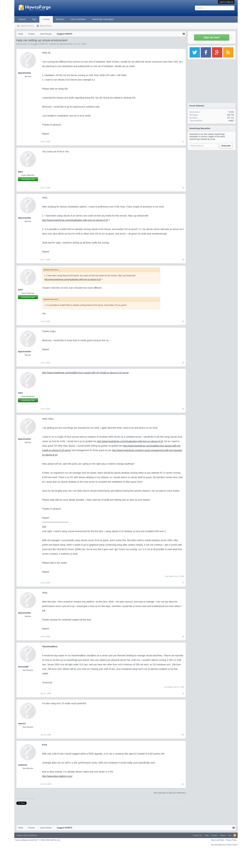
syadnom (22, 765)
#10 (182, 735)
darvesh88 (23, 666)
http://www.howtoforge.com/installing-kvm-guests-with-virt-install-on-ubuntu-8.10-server (85, 372)
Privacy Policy (231, 840)
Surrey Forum (232, 845)
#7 (183, 583)
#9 (183, 693)
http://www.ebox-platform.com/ (57, 776)
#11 (182, 784)
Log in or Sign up (226, 2)
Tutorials (22, 19)
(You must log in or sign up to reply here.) (170, 793)
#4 (183, 321)
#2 (183, 188)
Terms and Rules (217, 840)
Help (207, 835)
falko (20, 172)
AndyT (231, 121)
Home (222, 835)
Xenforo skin (22, 835)
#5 (183, 363)
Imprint (214, 835)
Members (60, 19)
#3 (183, 259)
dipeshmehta (66, 44)
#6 (183, 409)
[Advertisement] (212, 172)
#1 (183, 142)
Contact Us (197, 835)
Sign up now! (212, 37)
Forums (46, 19)
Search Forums (27, 26)
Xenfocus (33, 835)
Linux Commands (78, 19)
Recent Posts (45, 26)
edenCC (22, 723)
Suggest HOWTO (39, 44)
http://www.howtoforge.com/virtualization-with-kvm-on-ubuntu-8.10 (75, 220)
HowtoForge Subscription (103, 19)
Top (229, 835)
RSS (235, 835)
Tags (34, 19)
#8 (183, 637)
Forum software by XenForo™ (37, 840)
